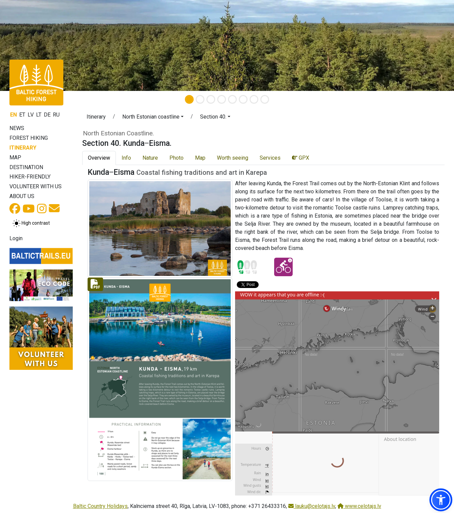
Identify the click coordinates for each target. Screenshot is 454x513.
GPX (300, 158)
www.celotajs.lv (359, 506)
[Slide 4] (221, 99)
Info (126, 158)
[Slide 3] (210, 99)
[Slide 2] (200, 99)
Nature (150, 158)
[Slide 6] (243, 99)
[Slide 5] (232, 99)
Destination (26, 167)
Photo (176, 158)
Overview (99, 158)
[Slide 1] (189, 99)
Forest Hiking (28, 138)
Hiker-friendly (30, 176)
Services (270, 158)
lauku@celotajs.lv (311, 506)
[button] (153, 118)
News (16, 128)
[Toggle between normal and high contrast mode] (31, 223)
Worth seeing (232, 158)
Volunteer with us (35, 186)
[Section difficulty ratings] (247, 267)
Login (16, 238)
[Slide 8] (264, 99)
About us (21, 196)
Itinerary (22, 148)
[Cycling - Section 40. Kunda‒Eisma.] (283, 267)
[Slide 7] (254, 99)
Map (15, 157)
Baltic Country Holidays (100, 506)
